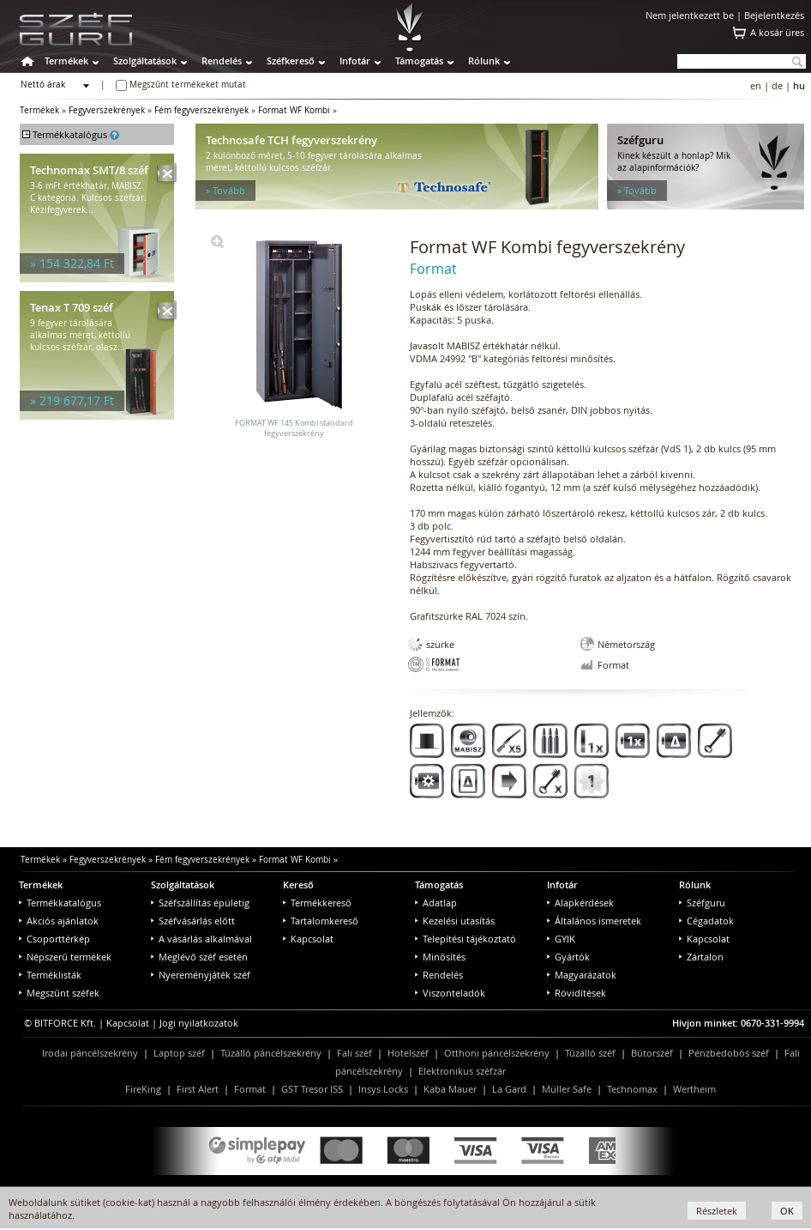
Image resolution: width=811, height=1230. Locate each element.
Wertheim (694, 1088)
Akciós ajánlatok (59, 920)
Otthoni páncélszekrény (497, 1052)
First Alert (198, 1088)
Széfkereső (291, 60)
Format (250, 1088)
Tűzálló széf (590, 1052)
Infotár (354, 60)
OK (787, 1210)
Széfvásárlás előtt (193, 920)
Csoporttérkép (54, 938)
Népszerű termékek (65, 956)
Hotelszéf (408, 1052)
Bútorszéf (652, 1052)
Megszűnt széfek (59, 992)
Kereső (298, 884)
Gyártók (568, 956)
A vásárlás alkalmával (201, 938)
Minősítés (440, 956)
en (755, 85)
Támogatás (419, 60)
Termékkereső (317, 902)
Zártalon (701, 956)
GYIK (561, 938)
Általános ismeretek (594, 920)
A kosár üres (777, 32)
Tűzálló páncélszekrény (270, 1052)
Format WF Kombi (294, 110)
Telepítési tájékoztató (465, 938)
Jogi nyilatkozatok (198, 1022)
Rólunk (484, 60)
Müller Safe (567, 1088)
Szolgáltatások (145, 60)
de (777, 85)
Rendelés (221, 60)
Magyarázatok (581, 974)
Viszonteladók (450, 992)
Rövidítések (576, 992)
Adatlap (436, 902)
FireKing (143, 1088)
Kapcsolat (308, 938)
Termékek (66, 60)
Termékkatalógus (60, 902)
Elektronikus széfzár (462, 1070)
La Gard (509, 1088)
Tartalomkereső (320, 920)
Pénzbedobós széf (728, 1052)
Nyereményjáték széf (200, 974)
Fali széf (354, 1052)
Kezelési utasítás (455, 920)
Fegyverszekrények (107, 110)
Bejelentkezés (774, 15)
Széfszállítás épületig (200, 902)
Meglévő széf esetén (199, 956)
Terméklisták (50, 974)
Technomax (632, 1088)
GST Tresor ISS (312, 1088)
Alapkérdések (580, 902)
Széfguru (702, 902)
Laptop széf (179, 1052)
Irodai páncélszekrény (90, 1052)
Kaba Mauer (450, 1088)
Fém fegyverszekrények (201, 110)
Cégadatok (706, 920)
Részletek (716, 1210)
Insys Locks (383, 1088)
